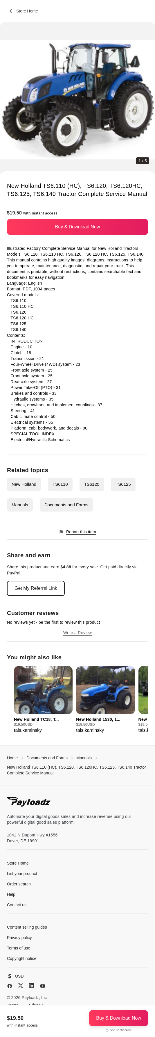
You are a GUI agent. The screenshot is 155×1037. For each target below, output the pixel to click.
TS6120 (92, 484)
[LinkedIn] (31, 985)
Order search (19, 884)
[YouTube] (43, 986)
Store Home (23, 11)
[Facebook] (9, 986)
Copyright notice (21, 958)
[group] (43, 700)
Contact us (16, 905)
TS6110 (60, 484)
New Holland (24, 484)
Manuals (20, 504)
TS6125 (123, 484)
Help (11, 894)
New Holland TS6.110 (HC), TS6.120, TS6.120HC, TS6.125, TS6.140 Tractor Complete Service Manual (76, 770)
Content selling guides (27, 927)
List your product (22, 873)
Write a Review (77, 632)
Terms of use (18, 948)
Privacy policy (19, 937)
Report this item (77, 532)
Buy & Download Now (77, 226)
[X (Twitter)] (20, 985)
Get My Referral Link (36, 588)
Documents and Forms (66, 504)
